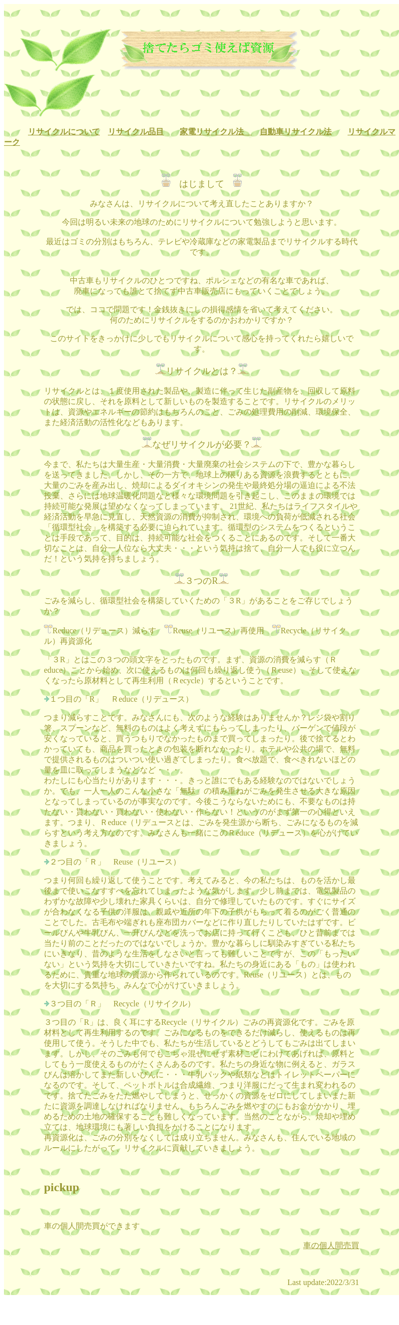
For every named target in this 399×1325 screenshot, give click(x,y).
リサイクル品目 (136, 131)
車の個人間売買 (331, 1245)
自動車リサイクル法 (296, 131)
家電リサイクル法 (216, 131)
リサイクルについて (64, 131)
